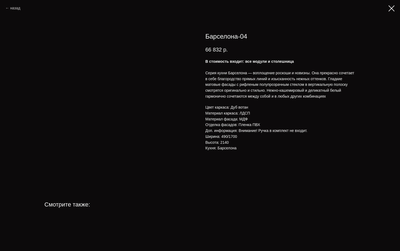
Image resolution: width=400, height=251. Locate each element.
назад (15, 8)
